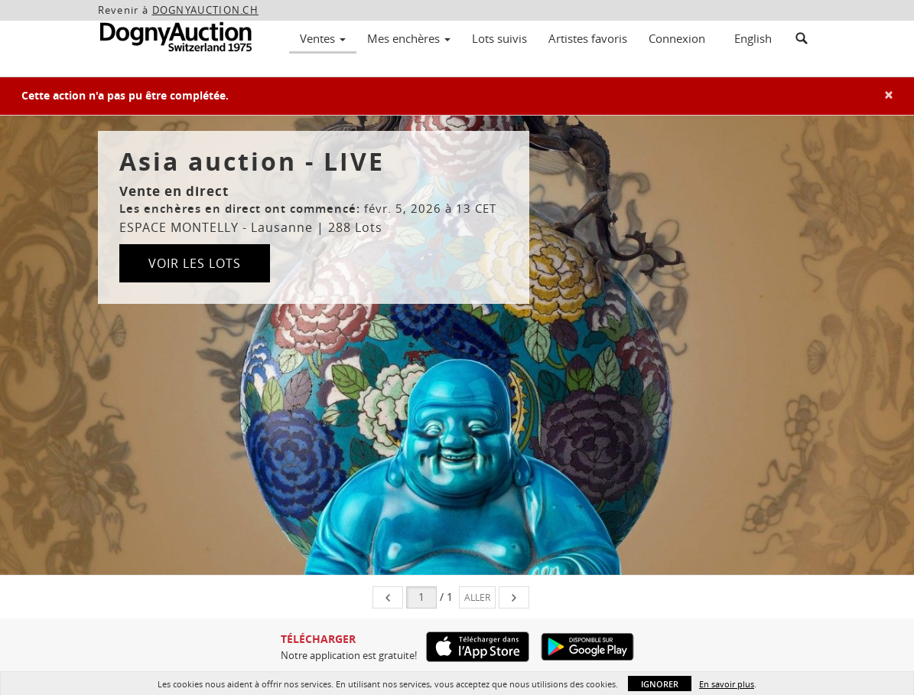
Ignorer (659, 684)
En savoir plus (726, 684)
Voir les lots (194, 263)
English (753, 38)
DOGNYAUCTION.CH (205, 10)
